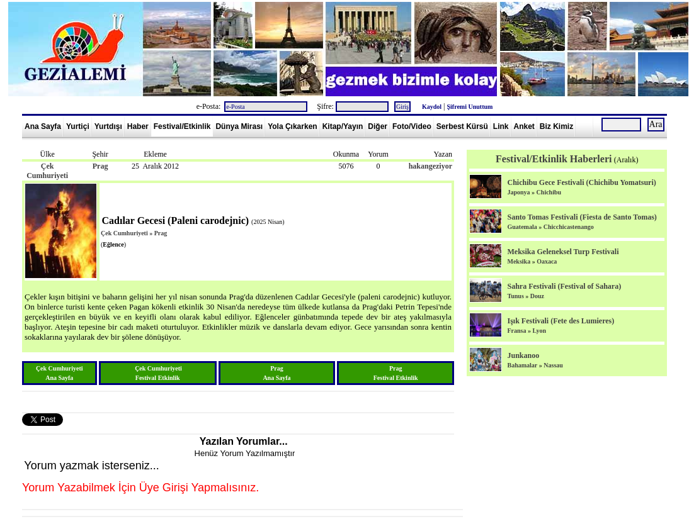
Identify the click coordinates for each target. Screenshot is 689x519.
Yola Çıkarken (292, 126)
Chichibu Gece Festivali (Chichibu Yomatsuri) (581, 182)
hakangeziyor (430, 166)
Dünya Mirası (239, 126)
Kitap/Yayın (342, 126)
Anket (524, 126)
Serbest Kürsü (462, 126)
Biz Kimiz (556, 126)
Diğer (377, 126)
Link (501, 126)
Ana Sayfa (43, 126)
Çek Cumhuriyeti (47, 171)
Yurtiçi (77, 126)
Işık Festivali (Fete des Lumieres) (560, 320)
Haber (138, 126)
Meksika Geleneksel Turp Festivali (562, 251)
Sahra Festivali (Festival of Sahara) (564, 286)
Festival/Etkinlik (182, 126)
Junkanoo (523, 355)
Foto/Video (411, 126)
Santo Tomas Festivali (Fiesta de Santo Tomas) (581, 217)
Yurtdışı (108, 126)
